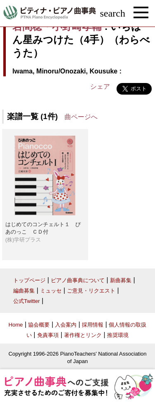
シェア (100, 86)
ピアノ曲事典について (78, 280)
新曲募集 (120, 280)
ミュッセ (51, 291)
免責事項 (48, 335)
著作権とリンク (83, 335)
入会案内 (65, 325)
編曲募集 (24, 291)
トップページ (29, 280)
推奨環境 (118, 335)
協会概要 (39, 325)
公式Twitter (26, 301)
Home (16, 325)
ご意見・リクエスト (91, 291)
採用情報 (92, 325)
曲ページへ (81, 116)
